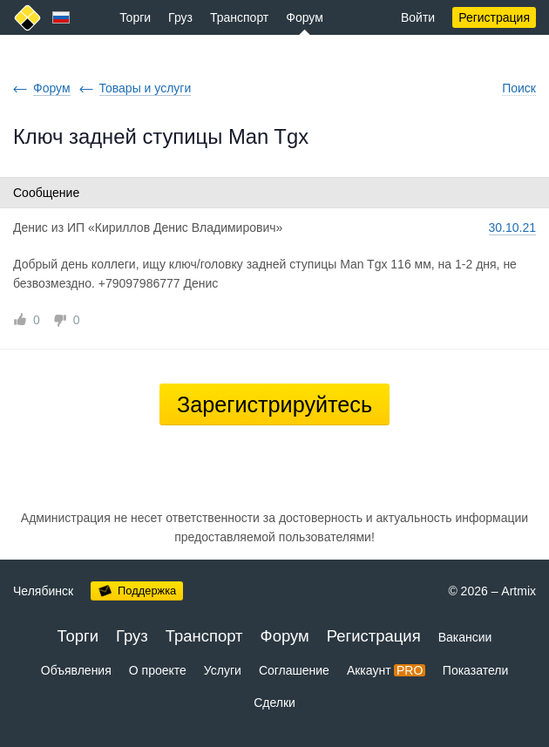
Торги (135, 17)
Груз (180, 17)
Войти (418, 17)
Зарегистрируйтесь (274, 404)
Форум (304, 17)
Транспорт (239, 17)
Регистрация (494, 17)
